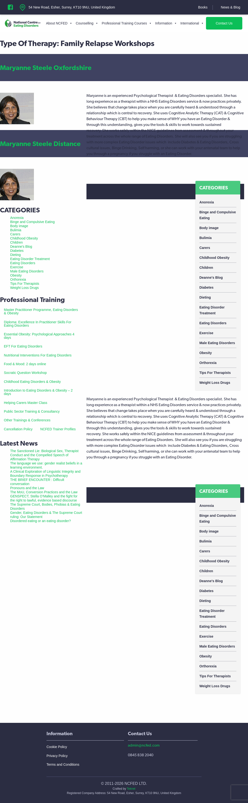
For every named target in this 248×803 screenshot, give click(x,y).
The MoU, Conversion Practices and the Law (44, 492)
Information (166, 23)
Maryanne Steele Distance (40, 143)
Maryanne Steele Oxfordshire (46, 67)
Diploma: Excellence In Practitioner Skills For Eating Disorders (37, 323)
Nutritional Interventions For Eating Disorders (37, 355)
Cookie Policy (56, 747)
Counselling (87, 23)
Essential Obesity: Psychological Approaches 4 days (39, 336)
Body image (208, 228)
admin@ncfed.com (144, 745)
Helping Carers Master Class (25, 403)
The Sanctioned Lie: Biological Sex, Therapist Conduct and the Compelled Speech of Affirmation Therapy (44, 455)
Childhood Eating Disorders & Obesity (32, 382)
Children (206, 268)
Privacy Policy (57, 756)
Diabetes (206, 287)
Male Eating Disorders (217, 343)
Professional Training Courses (127, 23)
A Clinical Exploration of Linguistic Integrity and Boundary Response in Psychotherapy (45, 474)
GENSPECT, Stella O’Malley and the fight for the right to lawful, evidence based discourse (44, 498)
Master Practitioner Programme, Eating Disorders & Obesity (41, 311)
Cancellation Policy (18, 429)
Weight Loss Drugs (214, 383)
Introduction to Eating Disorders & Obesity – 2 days (38, 392)
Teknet (131, 788)
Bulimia (205, 238)
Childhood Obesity (214, 258)
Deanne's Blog (211, 277)
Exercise (206, 333)
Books (203, 7)
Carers (204, 248)
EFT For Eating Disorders (23, 346)
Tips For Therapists (215, 373)
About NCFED (59, 23)
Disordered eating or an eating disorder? (40, 521)
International (192, 23)
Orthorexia (208, 363)
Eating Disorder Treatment (212, 310)
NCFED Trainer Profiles (58, 429)
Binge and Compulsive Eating (217, 215)
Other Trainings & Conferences (27, 420)
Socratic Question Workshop (25, 373)
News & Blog (230, 7)
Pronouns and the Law (27, 488)
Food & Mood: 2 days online (25, 364)
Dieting (205, 297)
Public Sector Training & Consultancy (32, 411)
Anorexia (206, 202)
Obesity (205, 353)
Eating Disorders (212, 323)
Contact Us (224, 23)
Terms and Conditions (62, 764)
